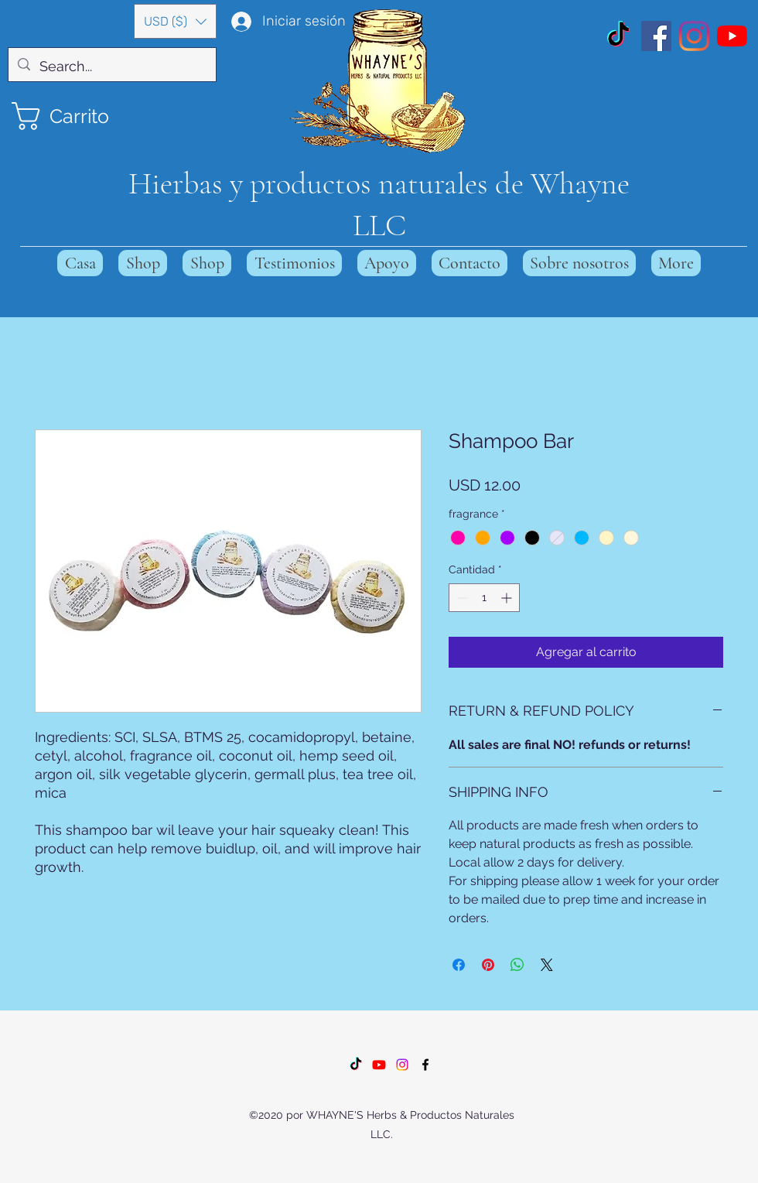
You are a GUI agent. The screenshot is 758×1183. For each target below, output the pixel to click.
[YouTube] (732, 36)
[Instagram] (694, 36)
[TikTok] (618, 36)
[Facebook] (656, 36)
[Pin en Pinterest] (488, 965)
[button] (175, 21)
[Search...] (111, 66)
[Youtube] (379, 1064)
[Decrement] (460, 597)
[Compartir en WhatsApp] (517, 965)
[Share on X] (547, 965)
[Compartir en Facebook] (458, 965)
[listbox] (175, 21)
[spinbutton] (484, 597)
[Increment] (507, 597)
